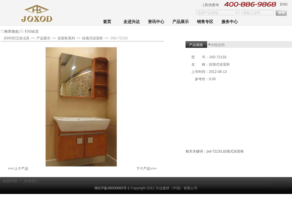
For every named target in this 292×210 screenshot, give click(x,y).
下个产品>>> (146, 169)
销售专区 (205, 22)
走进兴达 (131, 22)
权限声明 (10, 181)
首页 (107, 22)
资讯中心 (156, 22)
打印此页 (31, 31)
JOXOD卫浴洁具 (16, 38)
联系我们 (31, 181)
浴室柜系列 (66, 38)
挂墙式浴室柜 (92, 38)
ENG (284, 4)
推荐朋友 (11, 31)
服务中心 (229, 22)
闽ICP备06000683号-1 (112, 188)
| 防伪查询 (211, 5)
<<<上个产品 (18, 169)
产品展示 (180, 22)
